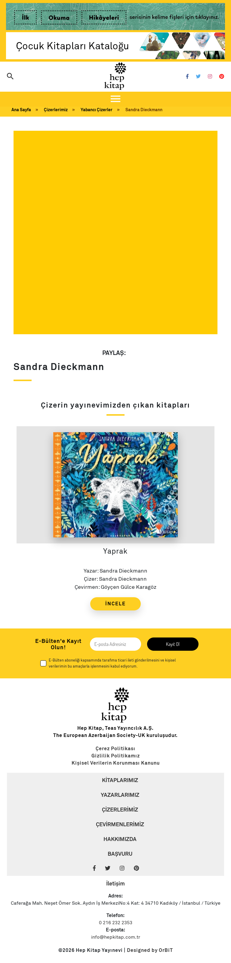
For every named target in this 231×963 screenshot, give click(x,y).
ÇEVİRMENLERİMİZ (120, 824)
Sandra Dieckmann (143, 109)
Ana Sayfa (21, 109)
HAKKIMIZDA (120, 839)
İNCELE (115, 604)
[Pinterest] (221, 77)
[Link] (115, 17)
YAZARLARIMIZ (120, 794)
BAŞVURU (120, 853)
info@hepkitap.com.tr (115, 937)
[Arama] (10, 76)
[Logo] (115, 76)
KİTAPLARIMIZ (120, 780)
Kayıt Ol (173, 644)
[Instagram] (210, 77)
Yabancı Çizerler (96, 109)
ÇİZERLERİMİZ (120, 809)
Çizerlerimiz (56, 109)
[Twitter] (198, 77)
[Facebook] (187, 77)
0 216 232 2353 (115, 923)
